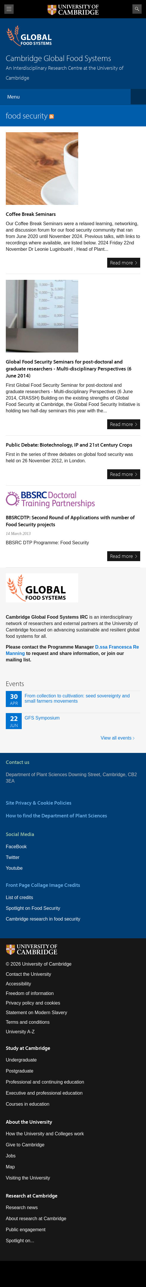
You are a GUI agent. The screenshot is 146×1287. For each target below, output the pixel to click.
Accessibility (18, 983)
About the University (29, 1121)
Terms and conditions (28, 1022)
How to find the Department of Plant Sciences (56, 815)
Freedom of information (30, 993)
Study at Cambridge (28, 1048)
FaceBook (16, 846)
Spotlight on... (20, 1240)
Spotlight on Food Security (33, 908)
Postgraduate (19, 1070)
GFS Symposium (42, 717)
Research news (22, 1207)
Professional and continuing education (45, 1082)
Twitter (12, 857)
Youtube (14, 868)
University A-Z (20, 1031)
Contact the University (28, 974)
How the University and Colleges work (45, 1133)
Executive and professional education (44, 1093)
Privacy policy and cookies (33, 1002)
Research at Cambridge (31, 1195)
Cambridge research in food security (43, 919)
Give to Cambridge (25, 1144)
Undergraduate (21, 1059)
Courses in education (27, 1104)
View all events (116, 737)
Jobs (11, 1155)
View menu (9, 9)
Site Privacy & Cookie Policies (39, 802)
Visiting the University (28, 1177)
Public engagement (25, 1229)
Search (137, 9)
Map (10, 1166)
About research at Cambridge (36, 1218)
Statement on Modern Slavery (36, 1012)
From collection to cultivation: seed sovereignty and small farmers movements (77, 698)
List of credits (19, 897)
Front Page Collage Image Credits (43, 885)
